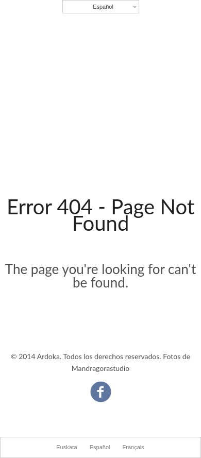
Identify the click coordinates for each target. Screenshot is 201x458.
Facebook (100, 386)
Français (133, 447)
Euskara (66, 447)
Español (103, 7)
